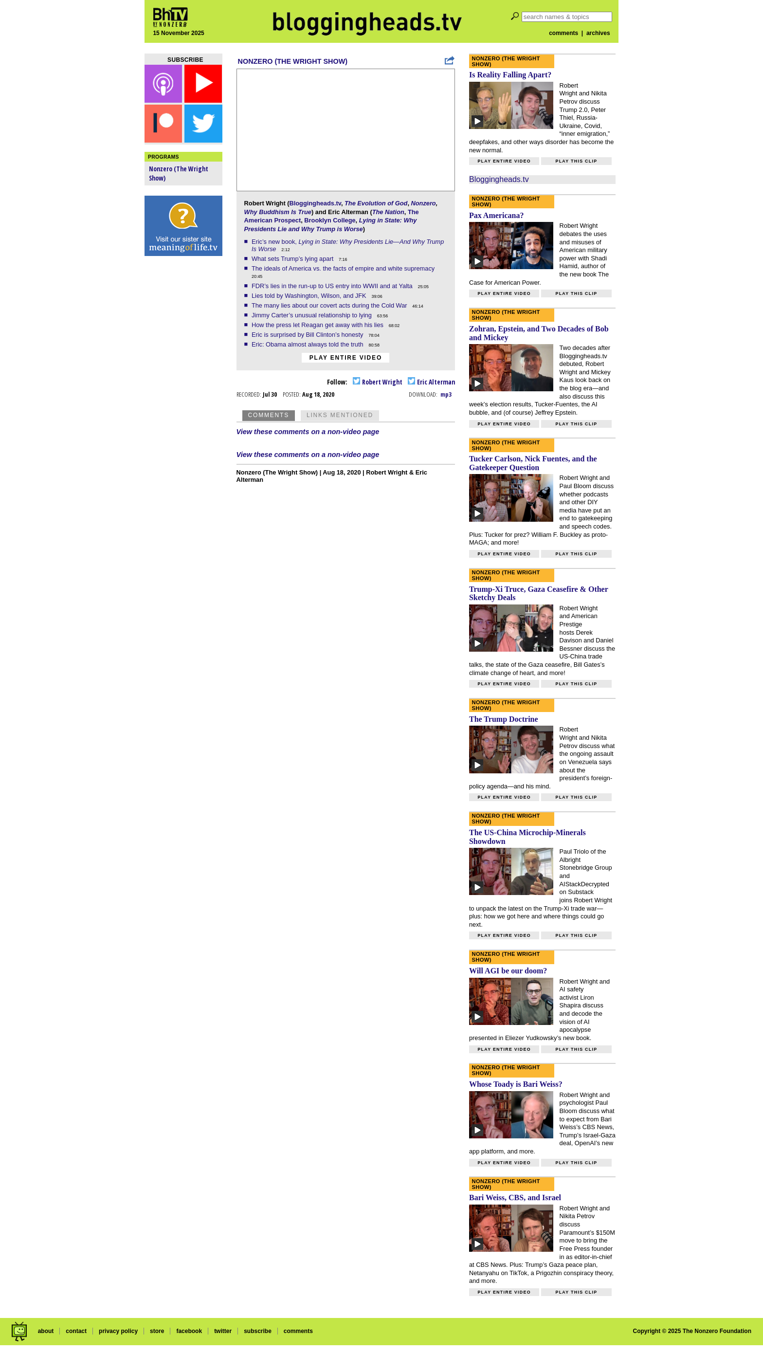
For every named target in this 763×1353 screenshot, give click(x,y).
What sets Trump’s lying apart (293, 258)
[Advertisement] (183, 414)
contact (76, 1331)
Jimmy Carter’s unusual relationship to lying (313, 315)
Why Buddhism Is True (277, 212)
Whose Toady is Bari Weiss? (516, 1084)
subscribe (258, 1331)
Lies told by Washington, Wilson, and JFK (310, 295)
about (46, 1331)
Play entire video (345, 357)
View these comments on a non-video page (308, 432)
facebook (189, 1331)
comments (563, 33)
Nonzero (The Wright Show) (292, 61)
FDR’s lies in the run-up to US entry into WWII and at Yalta (333, 286)
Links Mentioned (340, 415)
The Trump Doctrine (503, 719)
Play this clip (576, 161)
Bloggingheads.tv (315, 203)
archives (598, 33)
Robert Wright (377, 381)
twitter (223, 1331)
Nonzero (423, 203)
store (157, 1331)
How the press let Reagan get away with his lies (318, 325)
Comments (268, 415)
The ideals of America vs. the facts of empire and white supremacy (344, 268)
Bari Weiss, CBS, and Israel (515, 1197)
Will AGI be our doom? (508, 971)
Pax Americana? (496, 215)
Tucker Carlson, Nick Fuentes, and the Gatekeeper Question (533, 463)
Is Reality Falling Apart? (510, 75)
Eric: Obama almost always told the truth (308, 344)
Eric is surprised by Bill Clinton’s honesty (308, 334)
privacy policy (118, 1331)
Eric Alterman (431, 381)
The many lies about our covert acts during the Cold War (330, 305)
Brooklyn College (329, 220)
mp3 (446, 394)
